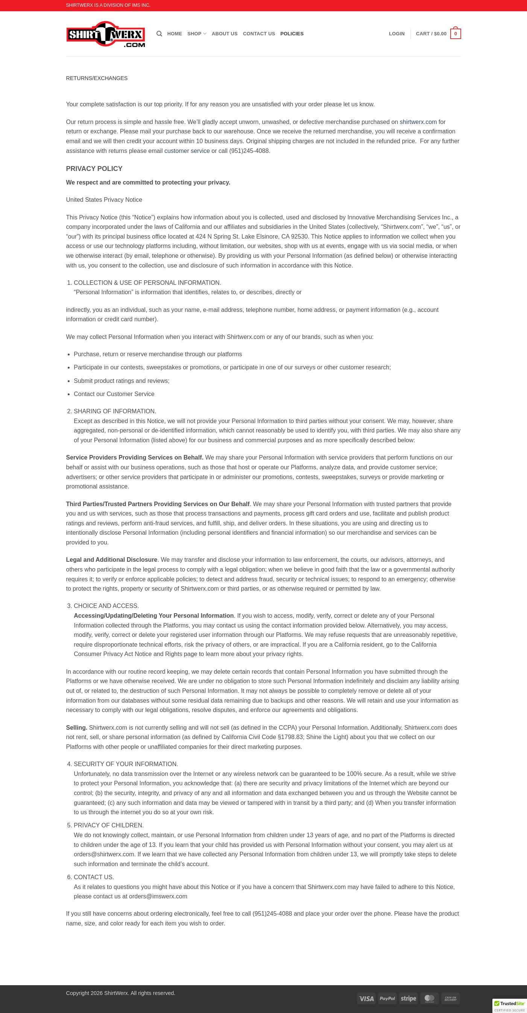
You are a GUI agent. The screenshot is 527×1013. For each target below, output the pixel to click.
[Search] (159, 34)
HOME (174, 33)
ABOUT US (225, 33)
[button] (438, 33)
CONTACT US (259, 33)
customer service (187, 151)
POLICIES (292, 33)
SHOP (197, 33)
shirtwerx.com (418, 122)
